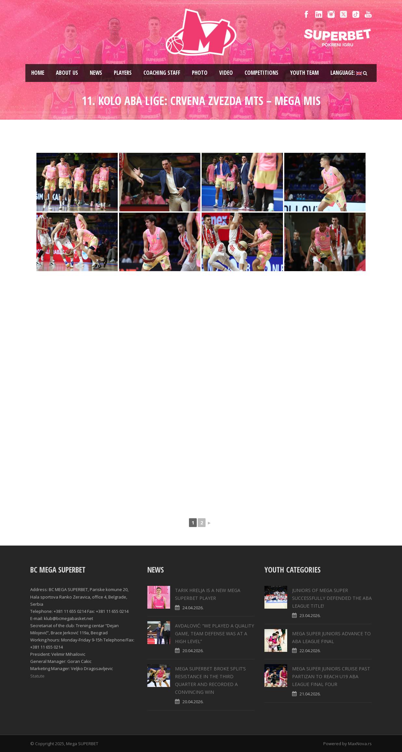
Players (123, 72)
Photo (200, 72)
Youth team (304, 72)
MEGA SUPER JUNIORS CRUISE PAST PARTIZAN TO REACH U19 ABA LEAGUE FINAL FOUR (331, 676)
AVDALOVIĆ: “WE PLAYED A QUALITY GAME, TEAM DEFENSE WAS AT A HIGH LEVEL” (214, 633)
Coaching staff (161, 72)
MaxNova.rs (360, 743)
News (96, 72)
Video (226, 72)
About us (67, 72)
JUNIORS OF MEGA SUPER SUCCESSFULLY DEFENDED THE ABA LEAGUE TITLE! (332, 598)
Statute (37, 676)
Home (37, 72)
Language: (346, 72)
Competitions (261, 72)
